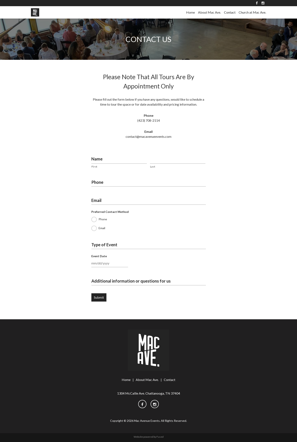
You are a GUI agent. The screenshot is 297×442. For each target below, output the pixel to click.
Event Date (99, 256)
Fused (160, 436)
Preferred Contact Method (110, 211)
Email (96, 200)
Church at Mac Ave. (252, 12)
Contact (230, 12)
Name (97, 159)
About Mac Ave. (209, 12)
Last (152, 166)
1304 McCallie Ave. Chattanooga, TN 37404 (148, 393)
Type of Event (104, 244)
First (94, 166)
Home (190, 12)
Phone (97, 182)
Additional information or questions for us (131, 281)
